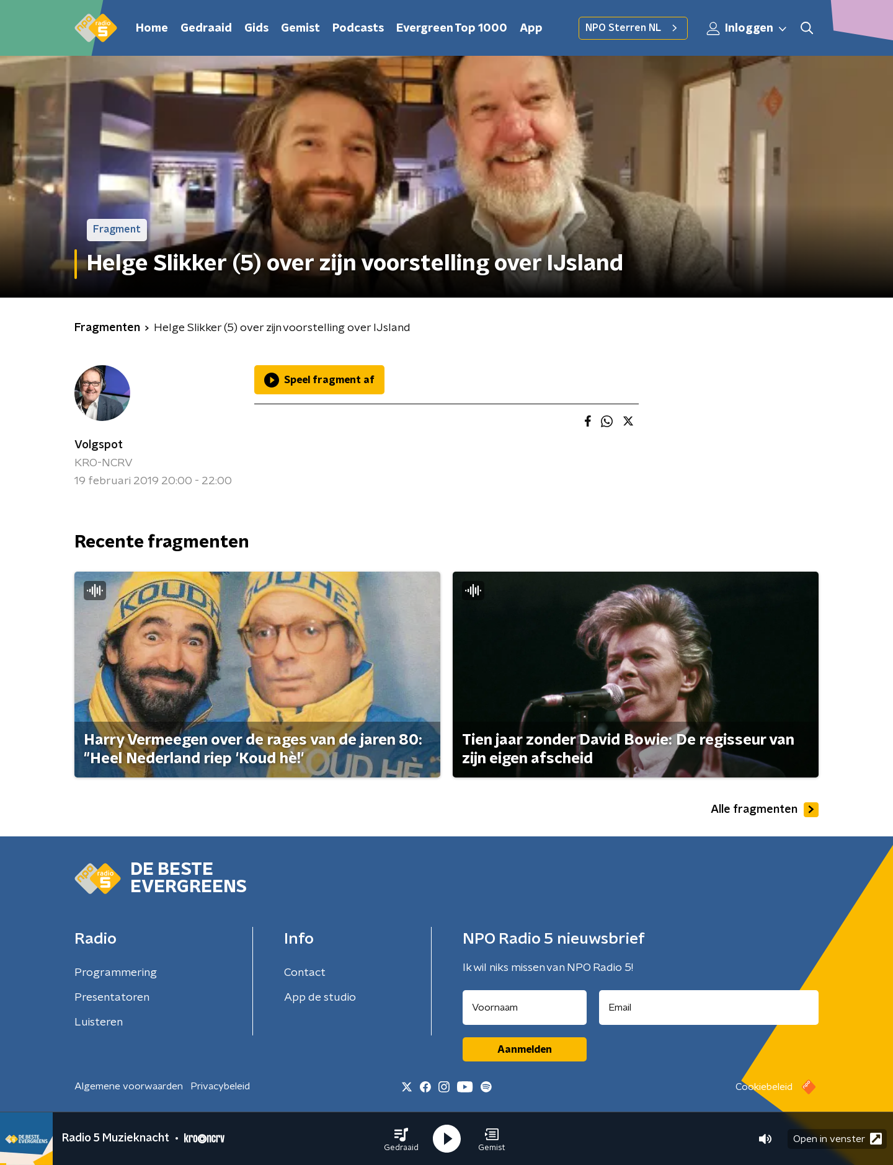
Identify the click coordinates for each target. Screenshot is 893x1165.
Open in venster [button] (837, 1139)
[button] (401, 1139)
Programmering (115, 972)
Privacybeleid (220, 1086)
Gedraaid (206, 28)
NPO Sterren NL (633, 28)
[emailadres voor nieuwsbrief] (709, 1007)
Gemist (300, 28)
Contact (305, 972)
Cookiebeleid (764, 1087)
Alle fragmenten (765, 809)
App (531, 28)
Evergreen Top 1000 (451, 28)
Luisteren (98, 1022)
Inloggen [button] (747, 28)
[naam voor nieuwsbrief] (525, 1007)
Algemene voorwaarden (128, 1086)
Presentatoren (111, 997)
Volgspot (98, 445)
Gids (256, 28)
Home (152, 28)
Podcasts (358, 28)
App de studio (320, 997)
